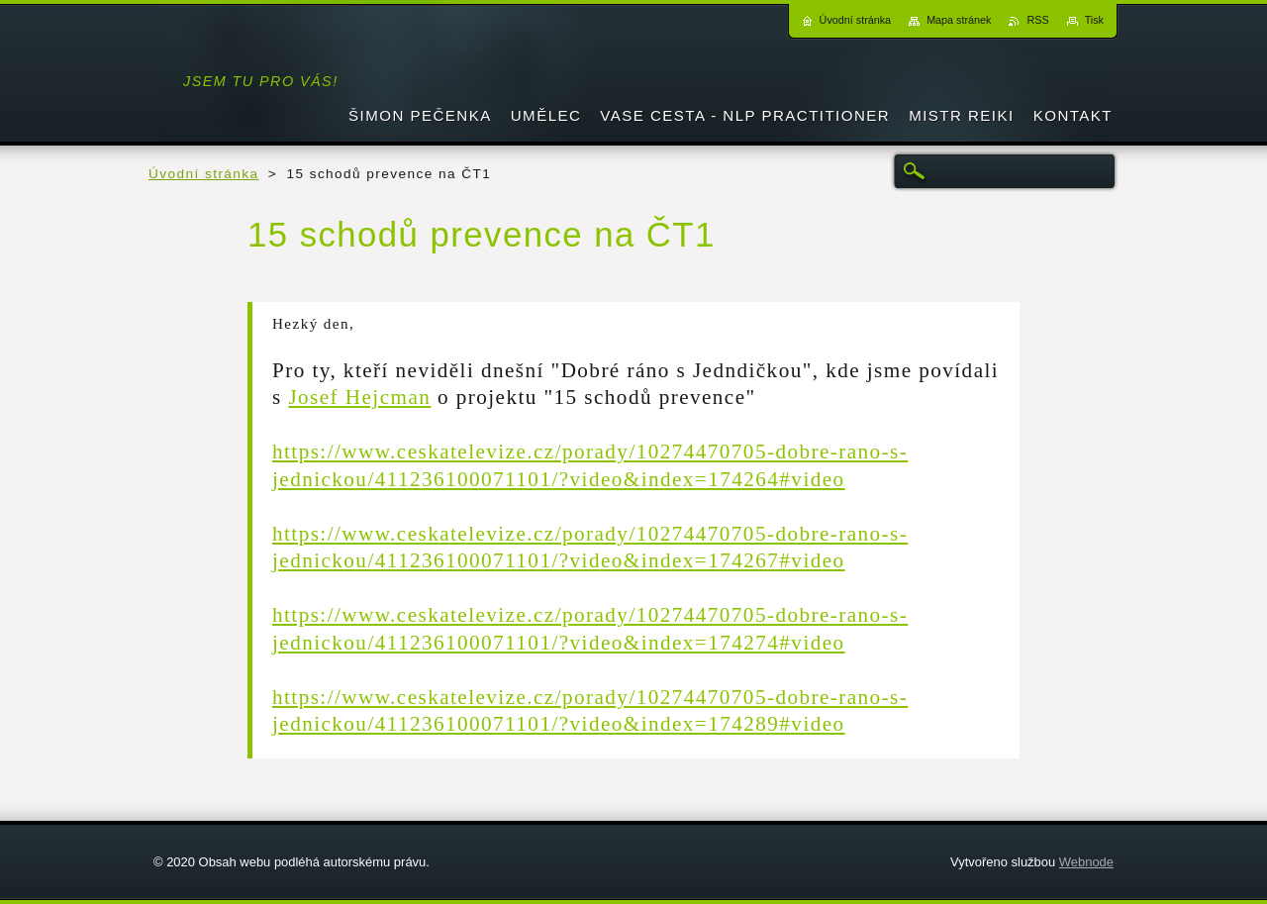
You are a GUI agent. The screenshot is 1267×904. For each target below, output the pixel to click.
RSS (1037, 20)
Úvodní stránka (203, 173)
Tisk (1094, 20)
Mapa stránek (958, 20)
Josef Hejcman (359, 397)
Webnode (1086, 861)
